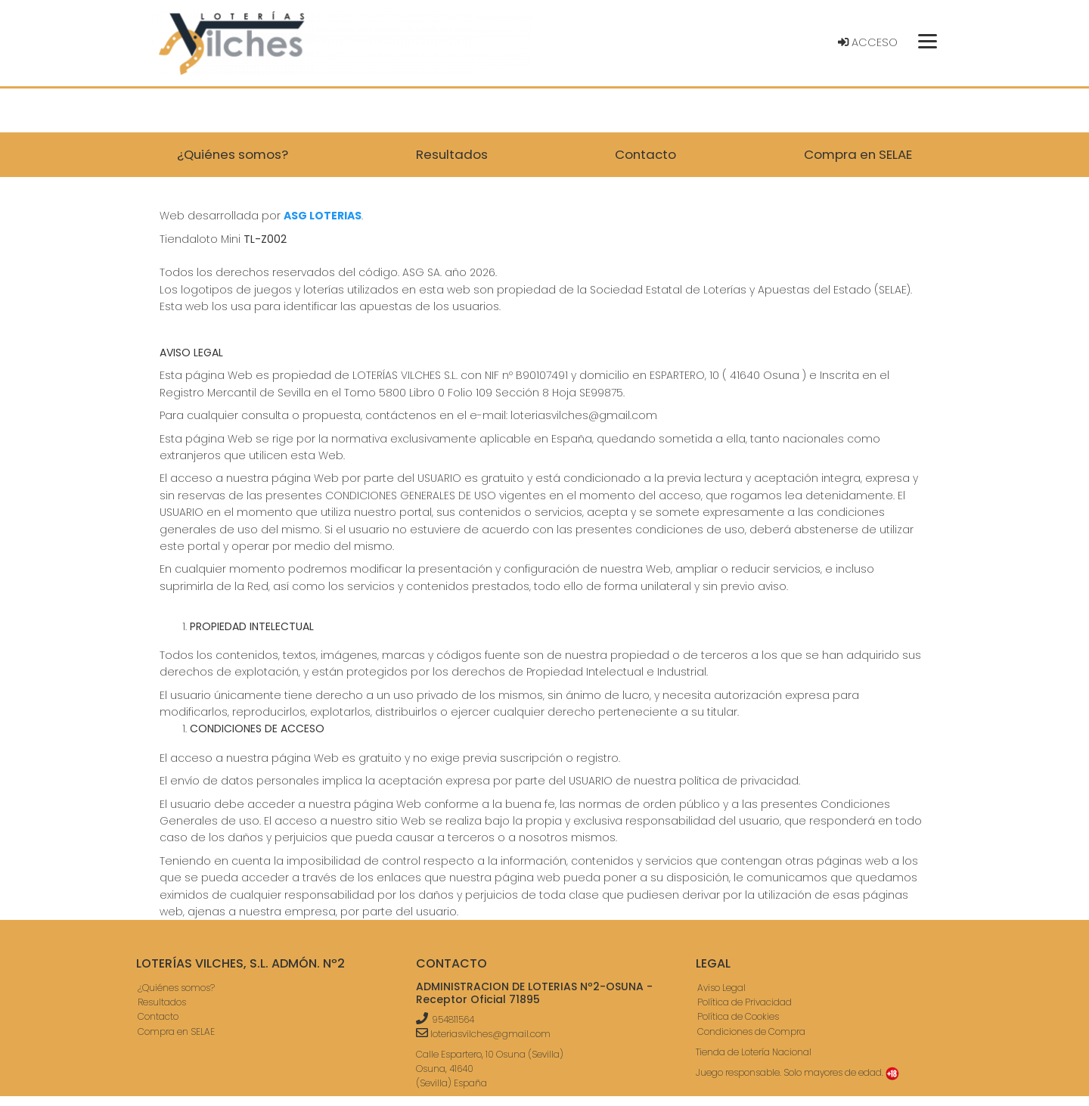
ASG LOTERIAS (322, 215)
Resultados (162, 1002)
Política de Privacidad (744, 1002)
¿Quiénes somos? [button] (232, 154)
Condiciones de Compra (751, 1031)
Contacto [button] (645, 154)
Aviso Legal (721, 987)
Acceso (868, 42)
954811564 (453, 1019)
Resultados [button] (452, 154)
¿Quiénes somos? (176, 987)
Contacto (158, 1016)
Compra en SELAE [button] (858, 154)
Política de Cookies (738, 1016)
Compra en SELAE (176, 1031)
